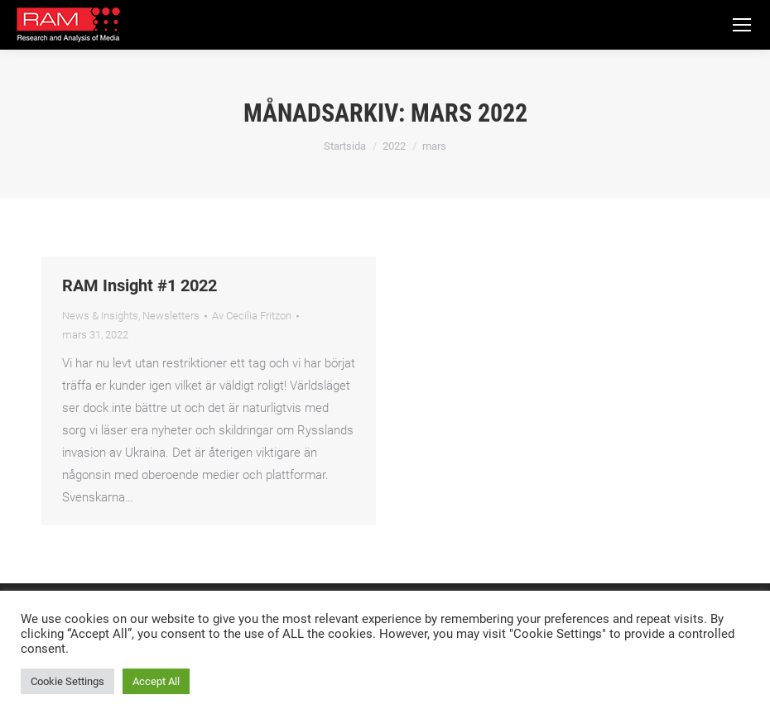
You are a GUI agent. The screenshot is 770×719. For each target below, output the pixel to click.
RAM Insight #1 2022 (139, 285)
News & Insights (100, 315)
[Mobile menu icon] (741, 24)
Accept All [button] (156, 681)
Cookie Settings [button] (67, 681)
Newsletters (171, 315)
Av (251, 315)
